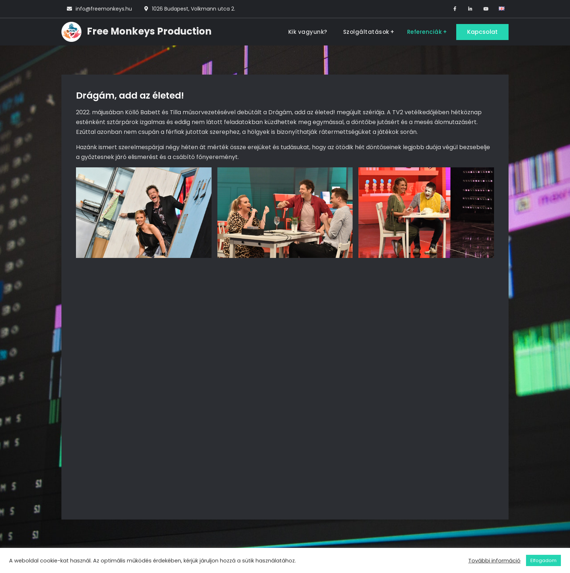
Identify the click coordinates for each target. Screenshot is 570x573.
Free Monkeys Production (149, 31)
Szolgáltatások (366, 32)
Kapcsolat (482, 32)
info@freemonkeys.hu (104, 8)
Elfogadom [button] (543, 560)
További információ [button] (494, 560)
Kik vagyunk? (307, 32)
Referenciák (424, 32)
